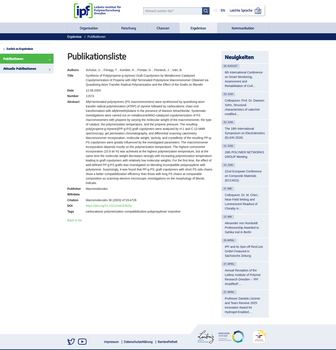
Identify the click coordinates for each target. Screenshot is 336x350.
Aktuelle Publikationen (19, 68)
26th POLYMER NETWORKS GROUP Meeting (244, 154)
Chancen (163, 28)
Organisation (89, 28)
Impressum (111, 342)
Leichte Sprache (246, 11)
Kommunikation (243, 28)
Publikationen (13, 59)
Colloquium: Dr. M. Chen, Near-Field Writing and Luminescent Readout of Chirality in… (241, 201)
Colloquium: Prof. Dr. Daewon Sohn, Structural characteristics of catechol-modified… (244, 107)
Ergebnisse (198, 28)
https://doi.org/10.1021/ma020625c (109, 205)
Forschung (128, 28)
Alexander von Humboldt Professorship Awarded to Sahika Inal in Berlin (242, 227)
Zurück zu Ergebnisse (19, 48)
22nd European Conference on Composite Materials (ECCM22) (243, 176)
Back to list (74, 220)
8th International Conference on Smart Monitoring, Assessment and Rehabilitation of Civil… (244, 79)
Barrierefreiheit (167, 342)
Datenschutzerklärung (138, 342)
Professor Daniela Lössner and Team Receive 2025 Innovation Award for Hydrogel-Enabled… (242, 305)
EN (223, 10)
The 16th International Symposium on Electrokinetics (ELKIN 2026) (245, 133)
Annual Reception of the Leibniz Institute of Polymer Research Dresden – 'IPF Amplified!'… (243, 277)
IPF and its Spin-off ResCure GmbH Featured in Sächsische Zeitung (244, 251)
